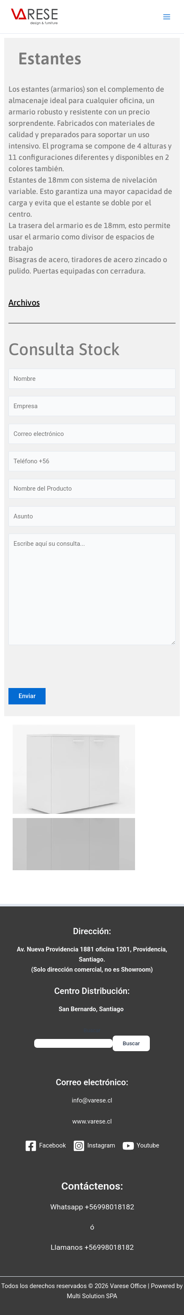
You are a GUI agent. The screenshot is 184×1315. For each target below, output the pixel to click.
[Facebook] (45, 1145)
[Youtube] (141, 1145)
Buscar (92, 1030)
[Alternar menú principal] (167, 17)
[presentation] (72, 671)
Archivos (24, 302)
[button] (21, 769)
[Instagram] (94, 1145)
